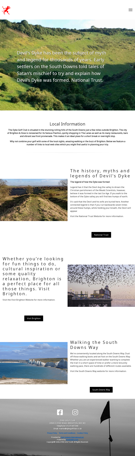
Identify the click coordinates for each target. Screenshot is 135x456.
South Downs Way (101, 389)
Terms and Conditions (67, 433)
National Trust (101, 234)
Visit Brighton (34, 318)
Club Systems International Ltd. (72, 437)
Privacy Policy (52, 433)
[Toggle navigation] (130, 10)
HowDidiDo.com (72, 440)
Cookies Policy (82, 433)
